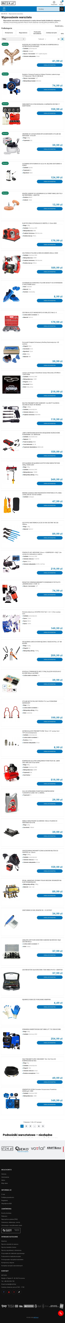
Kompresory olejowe (7, 1262)
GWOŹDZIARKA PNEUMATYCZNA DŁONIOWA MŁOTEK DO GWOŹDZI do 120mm (40, 851)
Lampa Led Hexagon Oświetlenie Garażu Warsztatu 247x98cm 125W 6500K (41, 373)
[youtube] (9, 1292)
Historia (3, 1174)
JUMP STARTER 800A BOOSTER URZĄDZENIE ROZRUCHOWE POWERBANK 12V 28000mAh (41, 433)
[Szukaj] (62, 9)
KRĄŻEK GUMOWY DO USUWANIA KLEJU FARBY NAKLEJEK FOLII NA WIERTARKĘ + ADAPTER (42, 194)
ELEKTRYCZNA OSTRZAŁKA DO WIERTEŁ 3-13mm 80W (39, 223)
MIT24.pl (36, 1317)
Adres (3, 1180)
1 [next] (22, 1126)
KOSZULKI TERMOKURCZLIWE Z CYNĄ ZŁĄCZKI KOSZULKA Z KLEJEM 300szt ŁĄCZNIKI (41, 672)
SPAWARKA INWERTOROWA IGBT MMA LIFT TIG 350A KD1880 (41, 1029)
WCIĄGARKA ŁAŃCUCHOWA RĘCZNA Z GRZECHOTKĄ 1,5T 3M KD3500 (42, 642)
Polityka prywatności (7, 1197)
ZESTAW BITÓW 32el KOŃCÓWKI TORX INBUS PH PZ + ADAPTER (42, 970)
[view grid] (58, 39)
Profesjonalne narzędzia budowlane (12, 1259)
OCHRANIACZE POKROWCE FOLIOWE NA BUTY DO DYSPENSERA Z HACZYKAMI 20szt (42, 283)
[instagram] (14, 1292)
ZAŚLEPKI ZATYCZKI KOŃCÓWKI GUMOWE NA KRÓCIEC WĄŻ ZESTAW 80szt (41, 941)
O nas (3, 1194)
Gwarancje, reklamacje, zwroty (10, 1222)
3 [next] (30, 1126)
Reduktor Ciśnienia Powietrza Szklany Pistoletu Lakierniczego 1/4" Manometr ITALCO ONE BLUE (41, 75)
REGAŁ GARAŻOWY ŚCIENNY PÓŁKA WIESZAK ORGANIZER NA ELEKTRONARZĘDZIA (41, 881)
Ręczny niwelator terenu (8, 1247)
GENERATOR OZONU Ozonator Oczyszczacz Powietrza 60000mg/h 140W (39, 1090)
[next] (43, 1126)
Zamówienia (5, 1177)
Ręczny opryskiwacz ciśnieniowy (11, 1250)
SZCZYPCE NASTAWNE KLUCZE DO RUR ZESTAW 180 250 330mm (40, 523)
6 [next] (38, 1126)
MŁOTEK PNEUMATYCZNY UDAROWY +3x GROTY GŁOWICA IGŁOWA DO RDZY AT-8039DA (40, 404)
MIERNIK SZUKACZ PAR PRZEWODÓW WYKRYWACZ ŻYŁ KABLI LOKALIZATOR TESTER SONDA (42, 493)
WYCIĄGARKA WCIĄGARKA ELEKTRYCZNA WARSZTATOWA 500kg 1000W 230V (41, 464)
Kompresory (9, 32)
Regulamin (4, 1200)
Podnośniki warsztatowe (37, 32)
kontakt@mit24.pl (10, 1284)
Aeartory (4, 1241)
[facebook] (3, 1292)
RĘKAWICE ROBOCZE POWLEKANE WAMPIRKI (36, 999)
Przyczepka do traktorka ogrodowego (13, 1253)
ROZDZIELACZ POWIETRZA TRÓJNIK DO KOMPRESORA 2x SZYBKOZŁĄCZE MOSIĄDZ (40, 45)
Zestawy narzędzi (51, 32)
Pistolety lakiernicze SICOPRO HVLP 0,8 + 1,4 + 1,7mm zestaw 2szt (41, 613)
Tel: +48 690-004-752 (7, 1281)
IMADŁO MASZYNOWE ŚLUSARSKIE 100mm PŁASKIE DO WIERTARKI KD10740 (39, 821)
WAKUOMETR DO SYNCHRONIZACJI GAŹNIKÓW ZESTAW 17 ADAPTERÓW (41, 105)
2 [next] (26, 1126)
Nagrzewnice (23, 32)
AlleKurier (17, 1230)
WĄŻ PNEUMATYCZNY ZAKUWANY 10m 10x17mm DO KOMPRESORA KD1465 (39, 1060)
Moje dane (4, 1183)
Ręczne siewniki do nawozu (9, 1244)
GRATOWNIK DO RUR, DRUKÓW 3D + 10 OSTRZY (37, 910)
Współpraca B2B (6, 1203)
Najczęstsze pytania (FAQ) (9, 1219)
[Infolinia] (61, 1313)
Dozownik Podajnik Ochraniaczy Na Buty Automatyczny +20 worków (40, 343)
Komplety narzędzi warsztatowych (12, 1266)
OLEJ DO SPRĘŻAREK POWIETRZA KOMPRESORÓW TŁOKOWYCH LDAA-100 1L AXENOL (38, 792)
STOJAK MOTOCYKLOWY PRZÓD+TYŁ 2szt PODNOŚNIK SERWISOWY (39, 702)
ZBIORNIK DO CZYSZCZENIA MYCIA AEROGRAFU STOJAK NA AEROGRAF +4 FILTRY (41, 134)
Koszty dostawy (6, 1213)
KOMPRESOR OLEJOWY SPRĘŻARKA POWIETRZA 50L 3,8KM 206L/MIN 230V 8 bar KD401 (41, 761)
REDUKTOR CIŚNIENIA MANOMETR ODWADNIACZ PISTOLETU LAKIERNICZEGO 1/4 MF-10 (41, 583)
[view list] (62, 39)
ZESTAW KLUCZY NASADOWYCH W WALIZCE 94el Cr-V (39, 312)
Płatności (4, 1216)
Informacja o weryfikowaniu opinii (11, 1225)
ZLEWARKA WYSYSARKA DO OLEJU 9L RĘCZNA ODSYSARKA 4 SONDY (42, 164)
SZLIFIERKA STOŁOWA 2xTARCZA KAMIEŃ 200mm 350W (40, 253)
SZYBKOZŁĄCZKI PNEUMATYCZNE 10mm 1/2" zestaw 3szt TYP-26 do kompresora (40, 732)
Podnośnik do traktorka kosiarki (11, 1256)
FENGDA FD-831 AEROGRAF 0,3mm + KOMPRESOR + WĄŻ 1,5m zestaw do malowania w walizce (42, 553)
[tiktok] (19, 1292)
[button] (13, 39)
